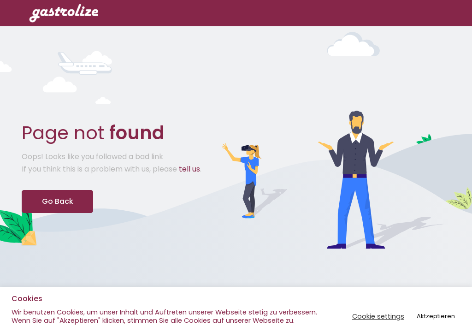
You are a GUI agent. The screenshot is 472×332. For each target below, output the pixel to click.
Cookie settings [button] (378, 316)
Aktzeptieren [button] (436, 316)
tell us (189, 169)
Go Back (57, 201)
